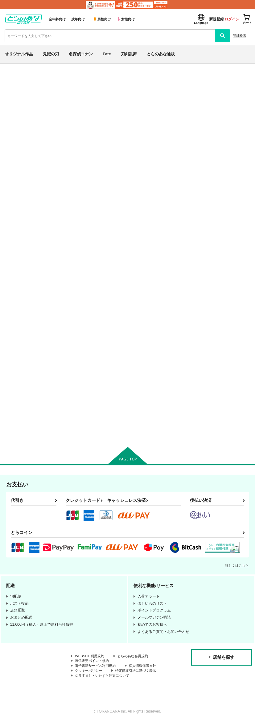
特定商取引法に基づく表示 (140, 672)
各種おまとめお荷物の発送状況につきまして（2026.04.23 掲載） (145, 73)
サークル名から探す (30, 189)
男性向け (102, 19)
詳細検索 (239, 35)
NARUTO (18, 286)
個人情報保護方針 (147, 666)
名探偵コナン (81, 54)
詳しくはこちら (237, 565)
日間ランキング (25, 135)
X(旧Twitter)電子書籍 (31, 346)
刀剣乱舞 (129, 54)
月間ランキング (25, 157)
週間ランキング (25, 146)
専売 (13, 103)
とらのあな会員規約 (136, 656)
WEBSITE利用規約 (90, 656)
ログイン (231, 19)
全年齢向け (57, 19)
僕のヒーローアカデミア (33, 300)
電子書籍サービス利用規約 (97, 666)
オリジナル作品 (19, 54)
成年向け (78, 19)
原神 (13, 315)
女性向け (126, 19)
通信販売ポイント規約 (93, 661)
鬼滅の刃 (51, 54)
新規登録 (216, 19)
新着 (13, 92)
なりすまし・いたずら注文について (104, 677)
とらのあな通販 (161, 54)
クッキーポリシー (90, 672)
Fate (107, 54)
